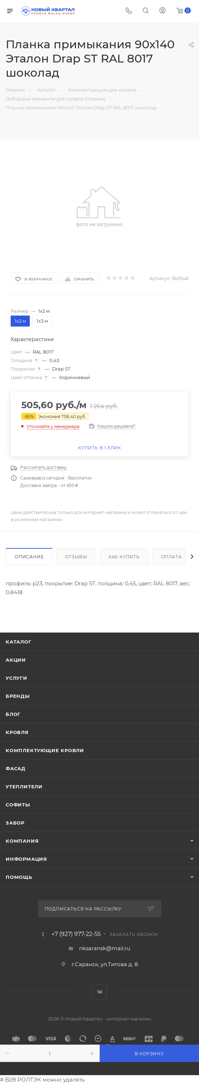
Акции (16, 660)
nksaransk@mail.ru (104, 948)
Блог (13, 714)
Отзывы (76, 556)
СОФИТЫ (18, 804)
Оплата (171, 556)
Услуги (16, 678)
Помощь (19, 877)
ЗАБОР (15, 823)
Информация (26, 859)
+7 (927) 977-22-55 (76, 934)
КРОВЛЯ (17, 732)
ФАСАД (16, 768)
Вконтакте (99, 992)
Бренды (18, 696)
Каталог (19, 642)
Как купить (124, 556)
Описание (29, 556)
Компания (22, 841)
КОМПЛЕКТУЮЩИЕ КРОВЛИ (45, 750)
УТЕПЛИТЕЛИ (24, 786)
